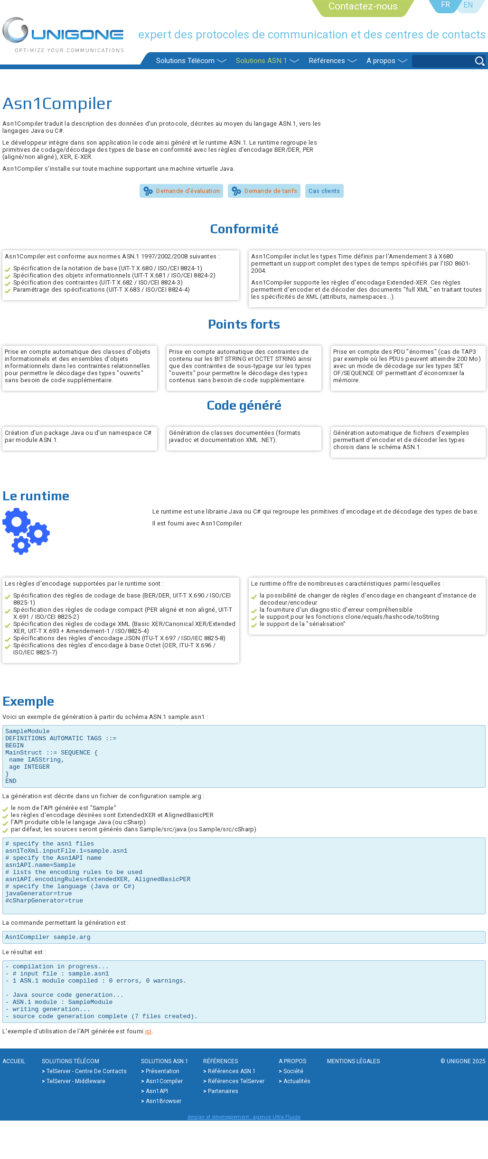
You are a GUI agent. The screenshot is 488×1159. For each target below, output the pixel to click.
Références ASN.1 (232, 1109)
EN (468, 4)
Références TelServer (236, 1119)
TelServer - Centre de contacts (87, 1109)
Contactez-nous (363, 6)
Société (293, 1109)
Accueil (13, 1099)
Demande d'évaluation (188, 190)
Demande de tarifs (270, 190)
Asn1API (157, 1129)
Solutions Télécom (185, 60)
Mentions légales (353, 1099)
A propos (380, 60)
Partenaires (223, 1129)
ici (148, 1069)
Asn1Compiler (164, 1119)
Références (327, 60)
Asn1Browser (163, 1139)
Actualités (296, 1119)
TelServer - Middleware (76, 1119)
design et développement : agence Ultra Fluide (244, 1155)
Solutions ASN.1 (261, 60)
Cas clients (324, 190)
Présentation (162, 1109)
